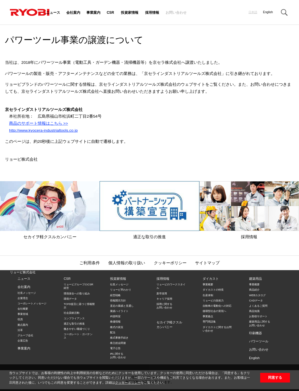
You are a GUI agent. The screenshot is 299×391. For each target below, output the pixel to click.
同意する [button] (275, 377)
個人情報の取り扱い (126, 263)
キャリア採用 (164, 298)
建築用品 (255, 278)
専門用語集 (209, 321)
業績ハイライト (119, 311)
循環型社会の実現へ (214, 311)
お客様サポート (258, 316)
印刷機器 (255, 333)
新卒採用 (162, 293)
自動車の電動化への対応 (217, 305)
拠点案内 (23, 324)
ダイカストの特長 (213, 289)
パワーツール (258, 341)
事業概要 (208, 284)
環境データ (70, 298)
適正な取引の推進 (149, 210)
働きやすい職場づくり (77, 328)
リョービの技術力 (213, 300)
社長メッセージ (27, 292)
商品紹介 (254, 289)
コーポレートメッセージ (32, 303)
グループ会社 (25, 335)
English (268, 12)
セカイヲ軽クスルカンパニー (50, 210)
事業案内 (93, 13)
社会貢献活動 (71, 312)
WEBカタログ (257, 295)
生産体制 (208, 295)
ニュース (53, 13)
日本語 (252, 12)
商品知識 (254, 311)
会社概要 (23, 308)
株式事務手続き (119, 337)
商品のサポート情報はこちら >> (38, 123)
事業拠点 (208, 316)
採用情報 (152, 13)
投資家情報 (129, 13)
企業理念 (23, 298)
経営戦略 (115, 295)
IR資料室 (115, 316)
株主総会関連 (118, 343)
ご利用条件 (89, 263)
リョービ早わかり (120, 289)
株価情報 (115, 321)
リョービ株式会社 (23, 272)
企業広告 (23, 340)
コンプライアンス (74, 318)
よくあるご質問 (258, 305)
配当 (112, 332)
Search (284, 13)
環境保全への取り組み (77, 293)
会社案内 (73, 13)
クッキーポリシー (128, 382)
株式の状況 (116, 327)
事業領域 (23, 314)
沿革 (20, 330)
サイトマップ (207, 263)
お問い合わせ (176, 13)
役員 (20, 319)
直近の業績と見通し (122, 305)
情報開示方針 (118, 300)
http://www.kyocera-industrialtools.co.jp (43, 130)
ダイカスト (211, 278)
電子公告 (115, 348)
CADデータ (256, 300)
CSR (110, 13)
